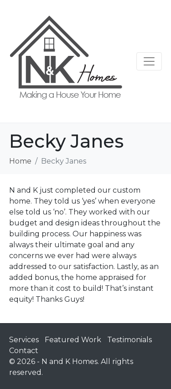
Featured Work (73, 339)
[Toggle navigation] (149, 61)
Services (24, 339)
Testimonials (129, 339)
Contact (23, 350)
